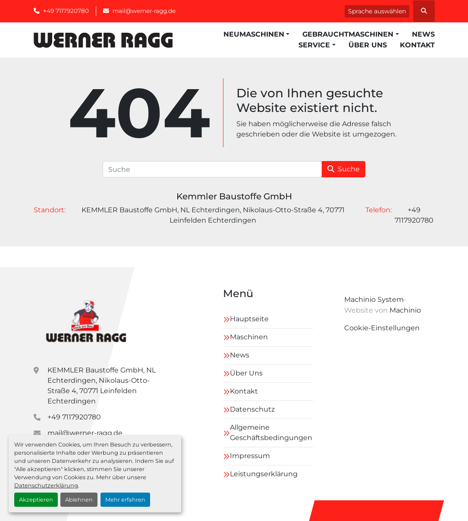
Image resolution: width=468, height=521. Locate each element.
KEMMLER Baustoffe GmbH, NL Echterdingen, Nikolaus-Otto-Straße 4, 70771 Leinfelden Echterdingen (101, 385)
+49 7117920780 (66, 10)
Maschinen (249, 337)
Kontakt (417, 45)
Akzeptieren (36, 499)
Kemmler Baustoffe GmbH (234, 196)
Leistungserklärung (264, 474)
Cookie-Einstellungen (382, 328)
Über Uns (368, 45)
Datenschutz (252, 409)
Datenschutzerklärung (46, 485)
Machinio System (374, 299)
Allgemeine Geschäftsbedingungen (271, 432)
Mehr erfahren (125, 499)
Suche (343, 169)
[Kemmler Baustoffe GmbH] (86, 320)
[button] (256, 34)
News (423, 34)
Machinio (405, 310)
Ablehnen (79, 499)
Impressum (250, 456)
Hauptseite (249, 319)
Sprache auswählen (377, 11)
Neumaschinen (253, 34)
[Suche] (212, 169)
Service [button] (314, 45)
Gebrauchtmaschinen (347, 34)
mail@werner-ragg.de (144, 10)
